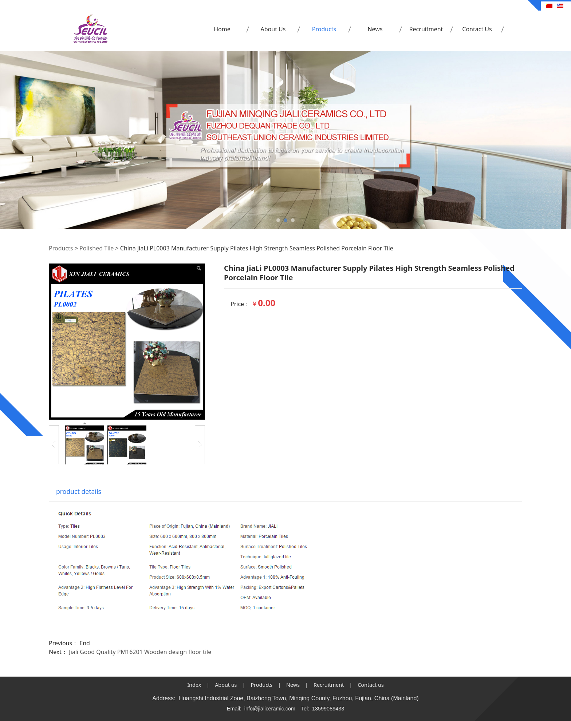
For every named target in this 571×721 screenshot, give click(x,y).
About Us (273, 29)
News (374, 29)
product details (78, 491)
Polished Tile (96, 248)
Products (324, 29)
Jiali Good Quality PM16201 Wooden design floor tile (140, 652)
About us (226, 684)
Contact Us (477, 29)
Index (194, 684)
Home (222, 29)
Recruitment (426, 29)
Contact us (371, 684)
